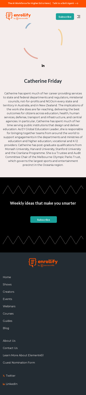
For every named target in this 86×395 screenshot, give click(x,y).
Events (7, 299)
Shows (7, 284)
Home (7, 277)
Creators (8, 291)
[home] (17, 16)
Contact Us (10, 348)
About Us (9, 340)
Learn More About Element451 (23, 355)
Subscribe (65, 16)
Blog (6, 328)
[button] (78, 16)
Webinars (9, 306)
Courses (8, 313)
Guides (7, 320)
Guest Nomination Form (19, 362)
